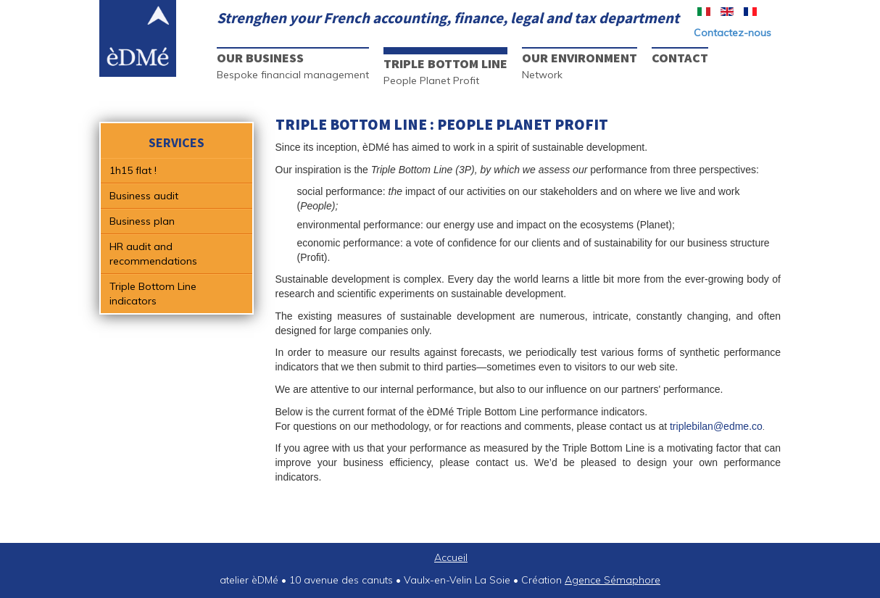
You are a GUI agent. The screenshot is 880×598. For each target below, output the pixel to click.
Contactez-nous (732, 32)
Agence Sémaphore (612, 579)
